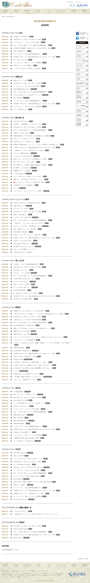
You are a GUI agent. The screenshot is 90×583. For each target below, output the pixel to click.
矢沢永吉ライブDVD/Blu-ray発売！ (26, 304)
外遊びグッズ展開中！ (23, 490)
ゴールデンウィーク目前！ (23, 214)
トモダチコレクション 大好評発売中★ (27, 345)
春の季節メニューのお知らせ (25, 173)
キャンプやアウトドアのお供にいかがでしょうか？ (31, 464)
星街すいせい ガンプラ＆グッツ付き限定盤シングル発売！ (33, 164)
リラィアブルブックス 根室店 (13, 528)
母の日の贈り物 (21, 484)
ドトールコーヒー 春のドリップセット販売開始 (30, 62)
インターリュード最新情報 (81, 114)
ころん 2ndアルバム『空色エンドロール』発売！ (30, 181)
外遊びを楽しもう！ (23, 211)
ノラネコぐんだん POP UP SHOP (27, 161)
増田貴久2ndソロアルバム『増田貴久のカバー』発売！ (31, 498)
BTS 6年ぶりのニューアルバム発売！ (27, 167)
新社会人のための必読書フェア (25, 437)
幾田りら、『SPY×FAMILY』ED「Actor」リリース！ (31, 184)
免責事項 (33, 571)
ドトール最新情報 (81, 105)
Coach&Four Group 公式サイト (8, 573)
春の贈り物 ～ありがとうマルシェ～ (27, 251)
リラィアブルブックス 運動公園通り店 (16, 513)
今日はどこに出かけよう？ (23, 411)
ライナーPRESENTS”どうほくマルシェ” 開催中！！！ (32, 408)
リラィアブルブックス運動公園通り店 (82, 82)
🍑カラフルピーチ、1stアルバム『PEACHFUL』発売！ (31, 187)
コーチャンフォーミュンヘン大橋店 (15, 204)
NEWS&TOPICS (70, 2)
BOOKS (16, 11)
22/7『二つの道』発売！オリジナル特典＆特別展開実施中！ (33, 45)
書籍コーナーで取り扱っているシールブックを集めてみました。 (34, 333)
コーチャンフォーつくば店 (12, 33)
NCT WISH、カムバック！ (23, 275)
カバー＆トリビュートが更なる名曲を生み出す (29, 481)
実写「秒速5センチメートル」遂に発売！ (28, 234)
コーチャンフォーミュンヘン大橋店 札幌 (39, 573)
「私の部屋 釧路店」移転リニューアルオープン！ (33, 382)
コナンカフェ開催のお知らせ (25, 158)
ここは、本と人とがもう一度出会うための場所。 (30, 68)
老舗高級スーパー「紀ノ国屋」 (25, 176)
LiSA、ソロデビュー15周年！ (24, 289)
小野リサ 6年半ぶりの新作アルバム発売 (27, 361)
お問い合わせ (78, 2)
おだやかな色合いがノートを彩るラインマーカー (31, 100)
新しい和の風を (21, 103)
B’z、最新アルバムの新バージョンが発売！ (28, 298)
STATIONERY (27, 11)
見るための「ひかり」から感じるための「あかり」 (32, 472)
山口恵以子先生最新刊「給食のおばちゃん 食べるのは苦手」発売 (34, 48)
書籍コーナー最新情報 (80, 92)
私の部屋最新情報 (79, 124)
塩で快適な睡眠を (22, 397)
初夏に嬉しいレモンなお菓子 (25, 336)
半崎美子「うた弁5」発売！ (24, 138)
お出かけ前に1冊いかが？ (23, 126)
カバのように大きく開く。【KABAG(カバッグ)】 (31, 231)
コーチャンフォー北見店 (11, 454)
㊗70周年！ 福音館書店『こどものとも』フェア (30, 129)
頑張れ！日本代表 (21, 461)
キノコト (21, 376)
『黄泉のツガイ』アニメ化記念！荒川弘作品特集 (30, 325)
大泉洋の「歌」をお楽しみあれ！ (25, 246)
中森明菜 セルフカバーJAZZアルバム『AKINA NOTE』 (31, 316)
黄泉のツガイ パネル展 (23, 85)
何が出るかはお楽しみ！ (24, 504)
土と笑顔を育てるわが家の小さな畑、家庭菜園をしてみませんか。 (35, 373)
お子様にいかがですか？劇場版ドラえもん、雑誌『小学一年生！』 (35, 370)
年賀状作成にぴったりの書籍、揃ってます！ (28, 379)
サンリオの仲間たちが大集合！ (25, 469)
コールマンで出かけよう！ (25, 286)
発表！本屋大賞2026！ (22, 51)
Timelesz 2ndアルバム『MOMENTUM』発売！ (29, 208)
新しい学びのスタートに (23, 59)
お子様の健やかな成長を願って (26, 356)
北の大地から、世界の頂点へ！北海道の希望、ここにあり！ (33, 367)
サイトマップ (85, 2)
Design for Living (23, 364)
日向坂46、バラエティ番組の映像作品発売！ (28, 269)
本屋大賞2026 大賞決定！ (23, 237)
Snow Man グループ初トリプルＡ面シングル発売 (30, 39)
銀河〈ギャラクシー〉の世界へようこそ (28, 399)
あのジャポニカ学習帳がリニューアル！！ (25, 254)
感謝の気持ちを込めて (23, 420)
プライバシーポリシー (43, 571)
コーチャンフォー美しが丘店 (13, 266)
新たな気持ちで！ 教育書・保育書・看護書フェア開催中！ (33, 170)
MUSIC (38, 11)
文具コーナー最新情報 (80, 96)
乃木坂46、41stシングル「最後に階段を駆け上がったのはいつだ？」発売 (37, 57)
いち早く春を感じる (23, 178)
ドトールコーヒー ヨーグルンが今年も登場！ (29, 42)
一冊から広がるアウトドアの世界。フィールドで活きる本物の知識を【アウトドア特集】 (41, 319)
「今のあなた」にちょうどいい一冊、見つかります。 (31, 228)
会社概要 (74, 11)
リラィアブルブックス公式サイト (8, 576)
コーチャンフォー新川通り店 (13, 123)
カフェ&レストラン (61, 11)
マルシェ (49, 11)
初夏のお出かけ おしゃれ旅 (25, 339)
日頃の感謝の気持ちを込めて (25, 94)
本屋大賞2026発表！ (22, 353)
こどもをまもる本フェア (23, 516)
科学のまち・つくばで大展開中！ (25, 65)
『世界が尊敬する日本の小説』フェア (27, 284)
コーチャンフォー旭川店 (11, 393)
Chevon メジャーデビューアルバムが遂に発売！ (30, 240)
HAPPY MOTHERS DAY (24, 426)
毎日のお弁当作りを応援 (23, 534)
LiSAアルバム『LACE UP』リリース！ (27, 144)
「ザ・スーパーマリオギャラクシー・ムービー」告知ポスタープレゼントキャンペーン (40, 342)
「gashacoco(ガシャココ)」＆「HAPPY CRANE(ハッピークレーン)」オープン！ (36, 519)
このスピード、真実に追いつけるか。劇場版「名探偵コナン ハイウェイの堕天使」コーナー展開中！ (42, 349)
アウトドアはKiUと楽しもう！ (26, 292)
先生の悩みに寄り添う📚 (23, 405)
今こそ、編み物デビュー (23, 114)
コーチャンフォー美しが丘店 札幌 (56, 573)
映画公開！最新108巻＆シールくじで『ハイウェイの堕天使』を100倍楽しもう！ (39, 149)
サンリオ (20, 193)
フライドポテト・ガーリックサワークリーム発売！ (31, 196)
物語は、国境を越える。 (23, 219)
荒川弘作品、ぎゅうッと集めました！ (27, 146)
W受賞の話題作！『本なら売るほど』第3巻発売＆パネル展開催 (34, 141)
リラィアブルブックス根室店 (82, 87)
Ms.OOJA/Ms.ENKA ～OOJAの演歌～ (26, 330)
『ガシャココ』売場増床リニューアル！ (27, 385)
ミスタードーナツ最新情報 (81, 110)
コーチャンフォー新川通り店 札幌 (22, 573)
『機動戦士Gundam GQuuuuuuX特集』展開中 (29, 443)
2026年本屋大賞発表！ (22, 295)
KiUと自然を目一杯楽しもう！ (26, 248)
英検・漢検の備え (21, 423)
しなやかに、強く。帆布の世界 (26, 222)
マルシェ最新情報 (79, 119)
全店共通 (5, 551)
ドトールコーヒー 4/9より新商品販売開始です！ (30, 54)
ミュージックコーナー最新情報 (82, 101)
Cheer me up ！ (21, 543)
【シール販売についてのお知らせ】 (27, 446)
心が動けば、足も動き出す (23, 36)
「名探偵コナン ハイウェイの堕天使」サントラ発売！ (31, 155)
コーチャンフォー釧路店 (11, 312)
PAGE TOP (83, 559)
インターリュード (26, 576)
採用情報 (84, 11)
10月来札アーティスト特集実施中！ (26, 190)
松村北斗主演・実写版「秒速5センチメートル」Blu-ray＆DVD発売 (35, 487)
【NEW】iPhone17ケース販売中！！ (24, 257)
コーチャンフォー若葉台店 (12, 82)
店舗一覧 (5, 11)
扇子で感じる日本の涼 (23, 458)
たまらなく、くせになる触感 (25, 278)
